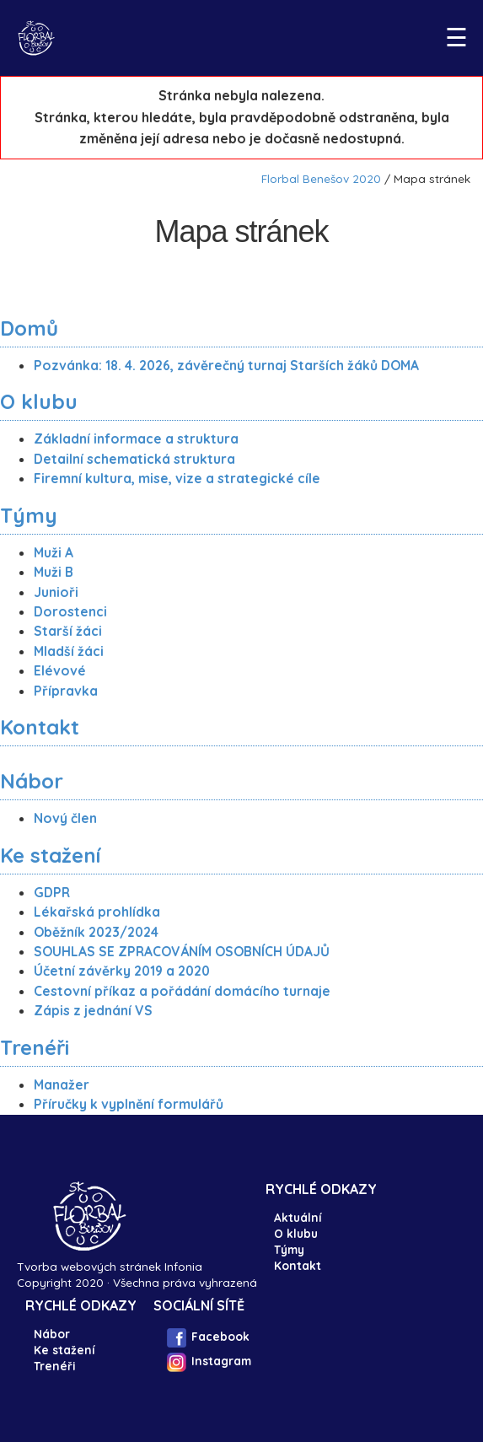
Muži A (53, 552)
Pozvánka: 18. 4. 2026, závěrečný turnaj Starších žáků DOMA (226, 365)
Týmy (28, 515)
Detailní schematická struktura (134, 458)
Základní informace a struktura (136, 438)
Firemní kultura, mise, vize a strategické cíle (177, 478)
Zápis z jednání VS (93, 1010)
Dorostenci (70, 611)
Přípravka (66, 690)
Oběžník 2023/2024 (96, 931)
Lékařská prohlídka (97, 911)
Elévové (60, 670)
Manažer (61, 1084)
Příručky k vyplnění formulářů (128, 1103)
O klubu (39, 401)
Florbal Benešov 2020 (321, 178)
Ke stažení (50, 855)
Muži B (53, 571)
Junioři (56, 592)
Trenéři (34, 1047)
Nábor (31, 781)
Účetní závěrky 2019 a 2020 (122, 970)
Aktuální (297, 1217)
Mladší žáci (69, 651)
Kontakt (39, 727)
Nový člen (65, 818)
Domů (29, 328)
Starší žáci (68, 630)
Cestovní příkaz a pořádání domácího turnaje (182, 990)
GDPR (52, 892)
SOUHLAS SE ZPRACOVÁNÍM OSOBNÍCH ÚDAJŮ (182, 951)
